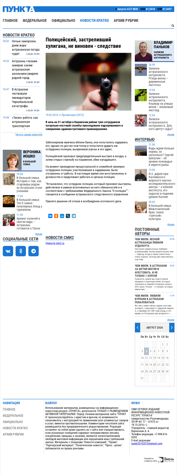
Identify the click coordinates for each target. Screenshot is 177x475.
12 (150, 358)
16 (167, 358)
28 (158, 371)
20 (154, 364)
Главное (10, 20)
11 (146, 358)
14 (158, 358)
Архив (38, 234)
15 (162, 358)
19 (150, 364)
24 (142, 371)
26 (150, 371)
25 (146, 371)
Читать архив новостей (28, 134)
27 (154, 371)
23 (167, 364)
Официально (63, 20)
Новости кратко (94, 20)
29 (162, 371)
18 (146, 364)
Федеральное (35, 20)
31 (142, 378)
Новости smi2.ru (55, 243)
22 (162, 364)
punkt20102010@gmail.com (146, 443)
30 (167, 371)
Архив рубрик (126, 20)
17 (142, 364)
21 (158, 364)
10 (142, 358)
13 (154, 358)
